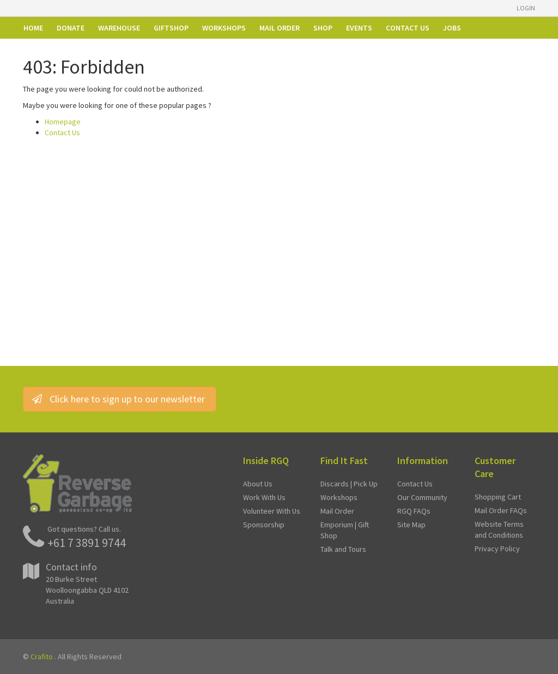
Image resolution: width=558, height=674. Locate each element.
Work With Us (264, 497)
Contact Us (62, 132)
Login (526, 8)
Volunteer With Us (271, 511)
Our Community (422, 497)
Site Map (411, 524)
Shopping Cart (498, 497)
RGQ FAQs (413, 511)
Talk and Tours (343, 549)
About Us (257, 484)
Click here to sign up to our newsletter (119, 399)
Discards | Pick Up (349, 484)
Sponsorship (263, 524)
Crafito (42, 656)
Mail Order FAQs (501, 510)
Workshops (338, 497)
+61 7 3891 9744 (86, 542)
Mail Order (337, 511)
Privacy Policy (497, 548)
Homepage (63, 122)
